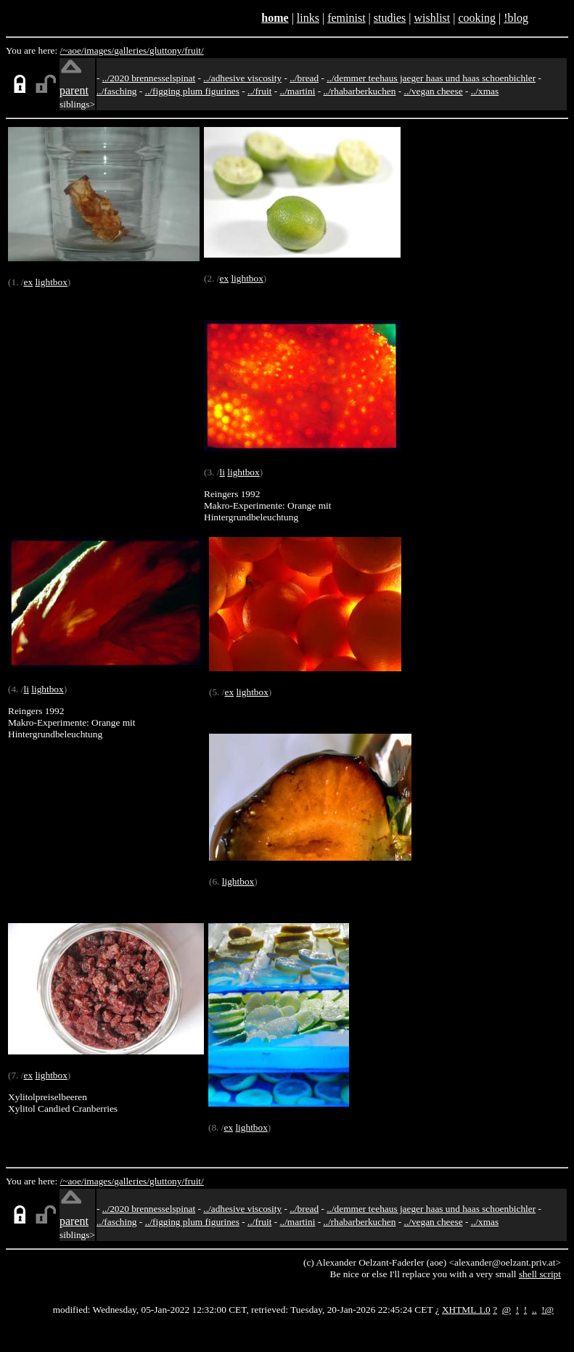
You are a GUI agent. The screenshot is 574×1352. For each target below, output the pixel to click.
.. (534, 1309)
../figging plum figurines (192, 91)
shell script (540, 1274)
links (308, 18)
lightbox (51, 281)
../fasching (117, 91)
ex (28, 281)
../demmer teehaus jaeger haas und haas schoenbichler (431, 78)
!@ (547, 1309)
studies (390, 18)
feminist (346, 18)
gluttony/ (166, 50)
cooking (477, 18)
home (274, 18)
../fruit (259, 91)
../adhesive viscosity (242, 78)
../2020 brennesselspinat (148, 78)
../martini (298, 91)
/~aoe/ (72, 50)
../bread (304, 78)
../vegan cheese (433, 91)
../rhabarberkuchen (359, 91)
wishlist (432, 18)
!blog (516, 18)
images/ (99, 50)
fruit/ (194, 50)
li (221, 472)
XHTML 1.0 (466, 1309)
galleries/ (131, 50)
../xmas (485, 91)
